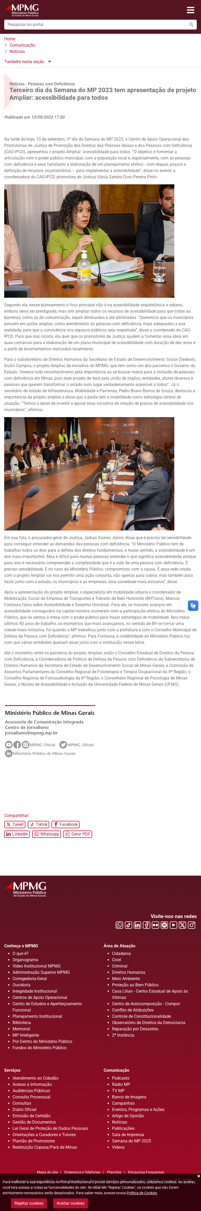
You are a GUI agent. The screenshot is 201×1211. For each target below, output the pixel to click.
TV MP (118, 1090)
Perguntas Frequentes (146, 1172)
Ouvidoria (21, 984)
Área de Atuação (119, 945)
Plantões (114, 1172)
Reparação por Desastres (135, 1028)
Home (9, 38)
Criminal (119, 966)
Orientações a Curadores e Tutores (44, 1134)
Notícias (17, 51)
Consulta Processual (32, 1096)
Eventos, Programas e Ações (138, 1109)
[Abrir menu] (191, 10)
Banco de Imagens (129, 1096)
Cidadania (121, 953)
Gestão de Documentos (34, 1122)
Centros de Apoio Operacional (40, 997)
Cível (116, 959)
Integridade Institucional (35, 991)
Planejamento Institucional (37, 1016)
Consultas (22, 1103)
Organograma (25, 959)
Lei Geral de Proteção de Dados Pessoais (50, 1128)
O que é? (21, 953)
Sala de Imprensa (128, 1134)
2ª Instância (123, 1035)
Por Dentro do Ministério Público (42, 1041)
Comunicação (22, 45)
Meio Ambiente (126, 978)
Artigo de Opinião (128, 1115)
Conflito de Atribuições (133, 1010)
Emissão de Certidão (32, 1115)
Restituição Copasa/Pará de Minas (45, 1147)
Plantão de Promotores (34, 1140)
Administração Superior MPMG (41, 972)
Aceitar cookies (71, 1203)
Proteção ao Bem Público (135, 984)
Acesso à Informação (32, 1084)
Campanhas (123, 1103)
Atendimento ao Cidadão (35, 1078)
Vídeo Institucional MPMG (37, 966)
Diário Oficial (24, 1109)
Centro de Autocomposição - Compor (146, 1003)
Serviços (12, 1070)
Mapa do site (47, 1172)
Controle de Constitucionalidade (141, 1016)
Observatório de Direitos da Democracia (148, 1022)
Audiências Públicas (31, 1090)
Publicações (123, 1128)
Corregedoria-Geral (30, 978)
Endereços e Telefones (82, 1172)
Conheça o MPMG (21, 945)
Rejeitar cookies (28, 1203)
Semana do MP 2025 (131, 1140)
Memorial (21, 1028)
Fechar (198, 1176)
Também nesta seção (24, 61)
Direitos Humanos (128, 972)
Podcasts (120, 1078)
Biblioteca (22, 1022)
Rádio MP (121, 1084)
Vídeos (118, 1147)
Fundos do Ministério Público (39, 1047)
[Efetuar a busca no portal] (191, 25)
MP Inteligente (26, 1035)
